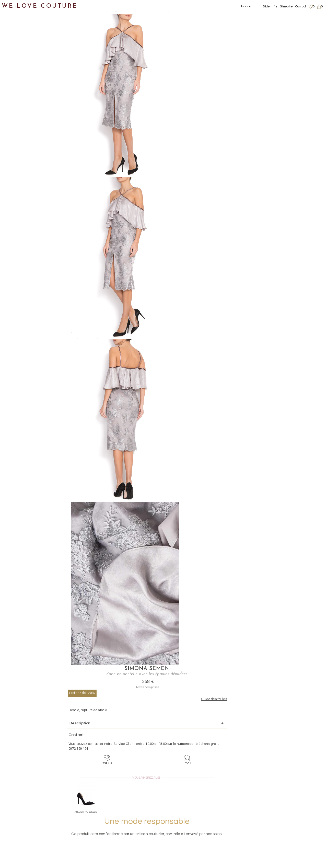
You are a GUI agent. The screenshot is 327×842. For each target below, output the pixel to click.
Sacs (10, 186)
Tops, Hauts (22, 149)
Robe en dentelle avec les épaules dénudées (160, 10)
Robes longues (30, 112)
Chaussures (17, 174)
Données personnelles (284, 795)
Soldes (12, 236)
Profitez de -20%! (203, 41)
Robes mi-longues (33, 124)
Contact (300, 6)
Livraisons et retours (283, 790)
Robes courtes (30, 137)
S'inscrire (286, 6)
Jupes (16, 62)
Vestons (18, 162)
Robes (17, 100)
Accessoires (17, 199)
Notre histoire (19, 25)
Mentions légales (280, 785)
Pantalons (21, 87)
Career (272, 810)
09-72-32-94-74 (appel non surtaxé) (195, 745)
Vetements (75, 10)
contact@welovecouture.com (283, 745)
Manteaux (20, 75)
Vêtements (16, 50)
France (246, 6)
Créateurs (16, 211)
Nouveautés (17, 38)
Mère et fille (17, 224)
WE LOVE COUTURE (40, 6)
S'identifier (271, 6)
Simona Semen (233, 16)
